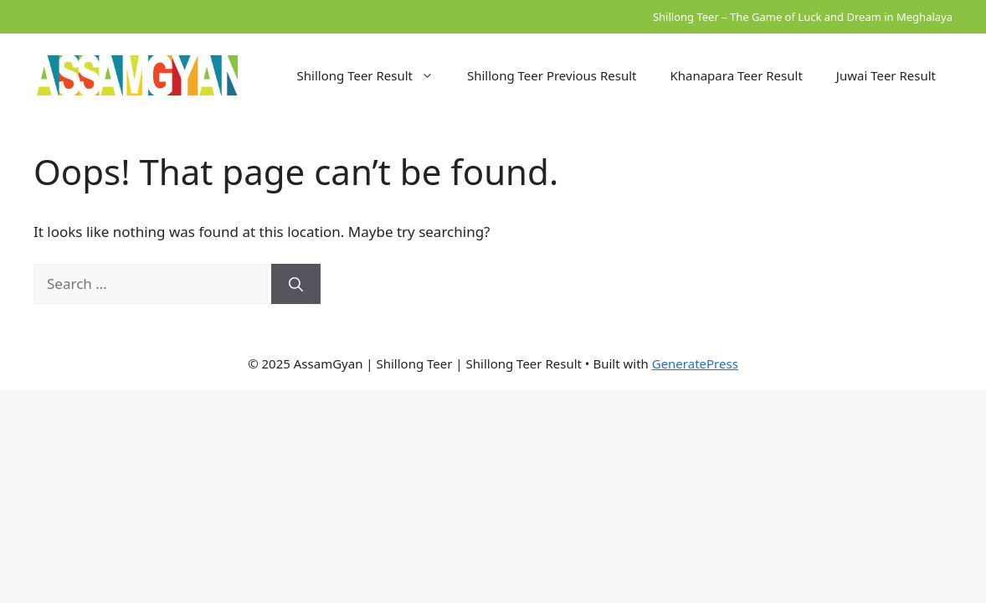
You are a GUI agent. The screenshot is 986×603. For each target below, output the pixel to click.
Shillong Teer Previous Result (551, 75)
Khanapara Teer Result (736, 75)
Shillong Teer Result (373, 75)
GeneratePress (695, 363)
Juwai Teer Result (886, 75)
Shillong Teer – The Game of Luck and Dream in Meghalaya (803, 16)
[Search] (296, 284)
